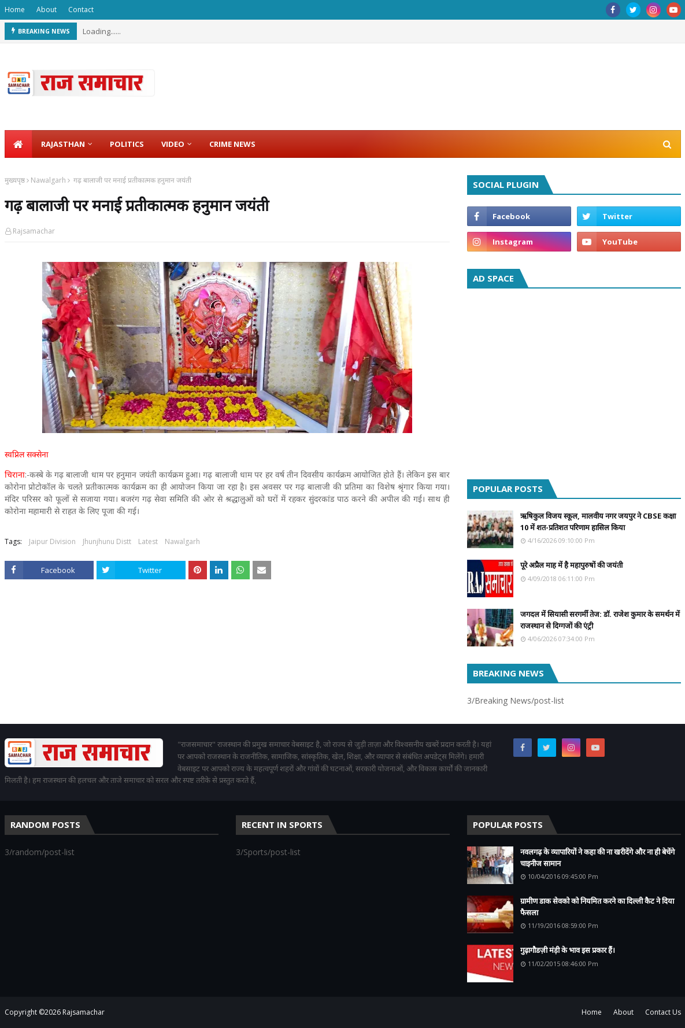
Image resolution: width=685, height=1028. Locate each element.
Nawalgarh (48, 180)
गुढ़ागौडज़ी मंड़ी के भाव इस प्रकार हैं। (567, 950)
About (46, 9)
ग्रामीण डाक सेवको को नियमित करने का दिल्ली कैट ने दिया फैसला (597, 907)
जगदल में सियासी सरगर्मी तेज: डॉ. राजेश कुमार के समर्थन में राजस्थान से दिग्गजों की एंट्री (600, 620)
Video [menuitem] (172, 144)
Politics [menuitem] (127, 144)
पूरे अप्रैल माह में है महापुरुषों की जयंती (571, 565)
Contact (81, 9)
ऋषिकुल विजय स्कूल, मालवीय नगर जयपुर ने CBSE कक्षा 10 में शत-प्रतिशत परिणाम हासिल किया (598, 522)
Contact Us (663, 1012)
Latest (148, 541)
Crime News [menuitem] (232, 144)
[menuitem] (18, 144)
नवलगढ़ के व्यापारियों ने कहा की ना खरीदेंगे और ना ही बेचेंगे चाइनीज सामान (597, 857)
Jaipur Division (52, 541)
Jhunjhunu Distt (107, 541)
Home (15, 9)
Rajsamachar (34, 231)
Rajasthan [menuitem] (63, 144)
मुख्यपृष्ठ (15, 180)
